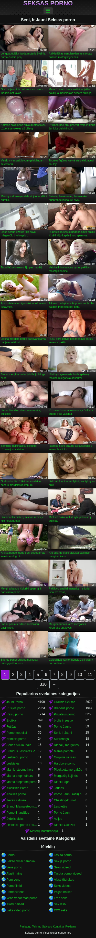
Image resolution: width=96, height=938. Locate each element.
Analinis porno (16, 794)
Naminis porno (16, 739)
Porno (10, 855)
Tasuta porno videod (68, 873)
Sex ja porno (62, 861)
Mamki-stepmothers (19, 769)
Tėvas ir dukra (16, 800)
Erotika (11, 720)
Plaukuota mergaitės (68, 769)
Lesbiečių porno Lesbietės (22, 825)
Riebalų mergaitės (66, 745)
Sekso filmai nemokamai (22, 861)
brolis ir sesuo (63, 720)
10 (80, 674)
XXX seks (60, 910)
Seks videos (62, 886)
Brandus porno (64, 708)
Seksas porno (48, 3)
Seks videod (62, 867)
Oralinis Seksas (64, 702)
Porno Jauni (62, 812)
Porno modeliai (16, 733)
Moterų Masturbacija (44, 831)
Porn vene (13, 879)
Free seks (61, 898)
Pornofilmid (14, 886)
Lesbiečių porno (17, 757)
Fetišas (11, 726)
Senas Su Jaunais (18, 745)
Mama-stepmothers (19, 776)
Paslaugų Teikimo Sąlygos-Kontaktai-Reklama (48, 926)
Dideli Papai (62, 782)
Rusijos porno (15, 708)
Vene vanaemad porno (21, 898)
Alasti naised (15, 904)
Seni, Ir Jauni (63, 733)
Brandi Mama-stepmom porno (22, 806)
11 (90, 674)
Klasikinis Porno (17, 788)
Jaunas (59, 788)
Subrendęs (61, 739)
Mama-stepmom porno (21, 782)
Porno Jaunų (62, 726)
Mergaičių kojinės (66, 776)
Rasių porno (14, 714)
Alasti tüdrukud (64, 879)
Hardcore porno (64, 763)
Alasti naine (14, 873)
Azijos (58, 819)
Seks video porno (18, 910)
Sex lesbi (60, 904)
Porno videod (15, 892)
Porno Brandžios (17, 812)
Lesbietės (12, 763)
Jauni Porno (14, 702)
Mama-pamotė (64, 751)
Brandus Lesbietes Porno (22, 751)
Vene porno (14, 867)
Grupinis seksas (65, 757)
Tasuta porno (63, 855)
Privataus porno (65, 714)
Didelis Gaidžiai (64, 825)
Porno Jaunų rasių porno (70, 794)
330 (43, 684)
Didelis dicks (15, 819)
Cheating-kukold (65, 800)
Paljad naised (63, 892)
